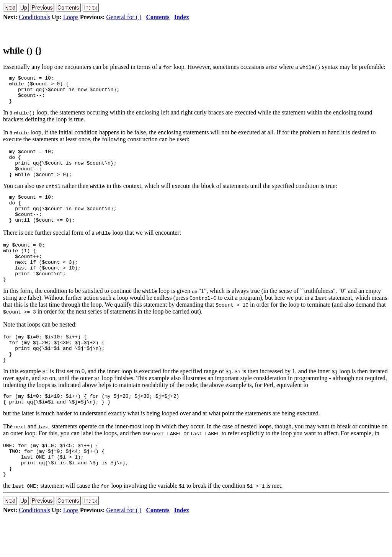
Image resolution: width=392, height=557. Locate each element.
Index (181, 17)
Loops (70, 17)
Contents (157, 17)
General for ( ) (123, 17)
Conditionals (34, 17)
